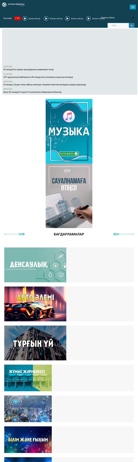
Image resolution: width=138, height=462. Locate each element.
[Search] (118, 25)
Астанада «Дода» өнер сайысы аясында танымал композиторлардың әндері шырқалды (45, 85)
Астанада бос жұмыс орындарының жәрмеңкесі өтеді (29, 69)
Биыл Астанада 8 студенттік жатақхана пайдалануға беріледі (33, 92)
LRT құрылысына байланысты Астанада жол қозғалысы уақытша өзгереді (38, 77)
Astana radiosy (108, 17)
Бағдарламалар (69, 234)
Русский (7, 18)
